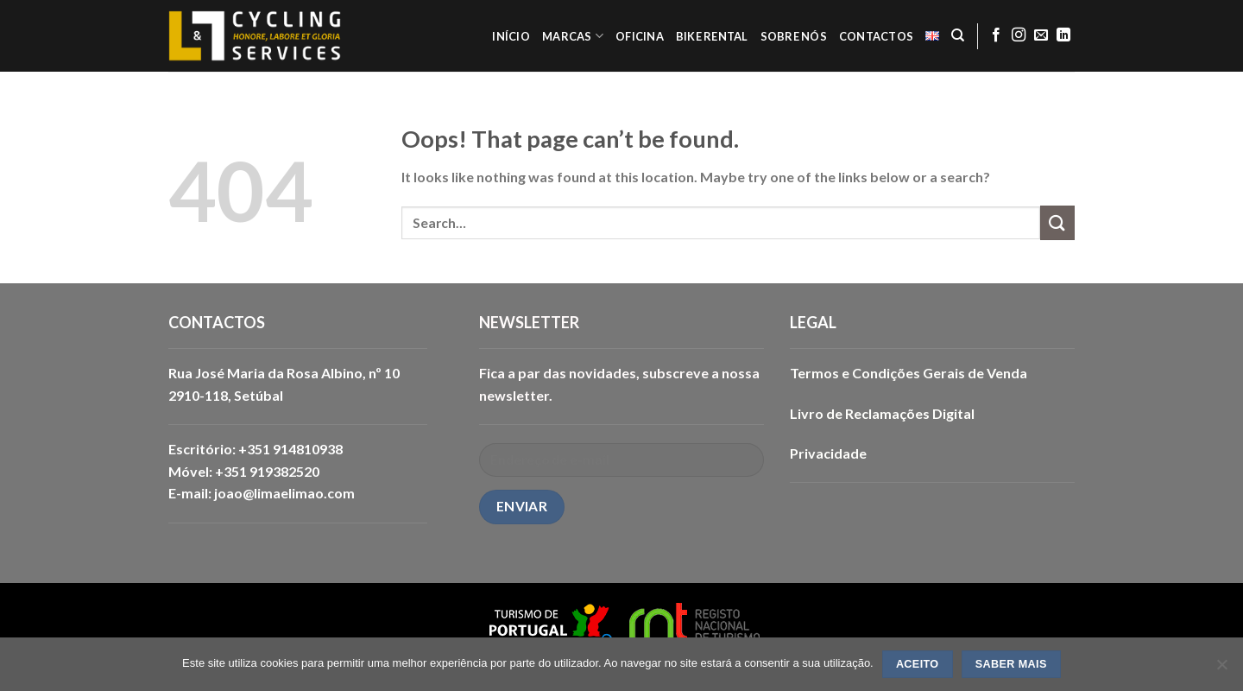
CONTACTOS (876, 36)
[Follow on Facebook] (996, 35)
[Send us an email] (1041, 35)
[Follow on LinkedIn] (1063, 35)
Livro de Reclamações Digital (882, 413)
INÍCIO (511, 36)
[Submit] (1057, 222)
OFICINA (639, 36)
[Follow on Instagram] (1018, 35)
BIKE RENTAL (712, 36)
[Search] (957, 35)
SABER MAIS (1011, 664)
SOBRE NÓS (793, 36)
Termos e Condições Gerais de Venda (908, 373)
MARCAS (572, 36)
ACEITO (917, 664)
